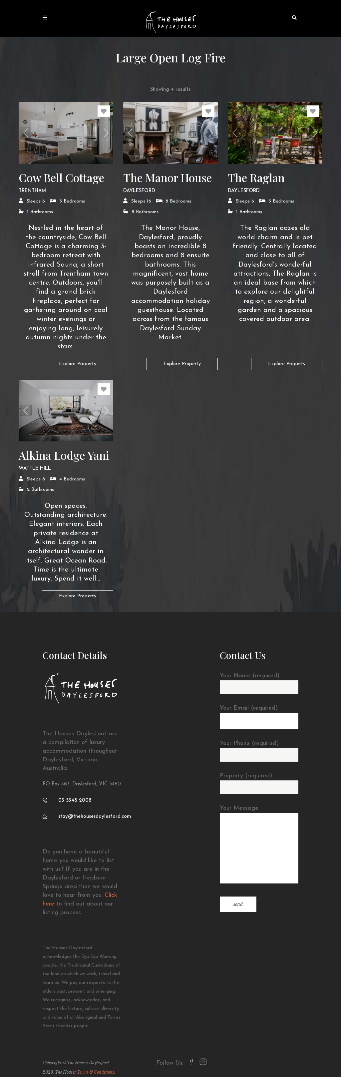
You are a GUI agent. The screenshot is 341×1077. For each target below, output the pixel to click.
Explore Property (77, 363)
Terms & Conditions (95, 1072)
